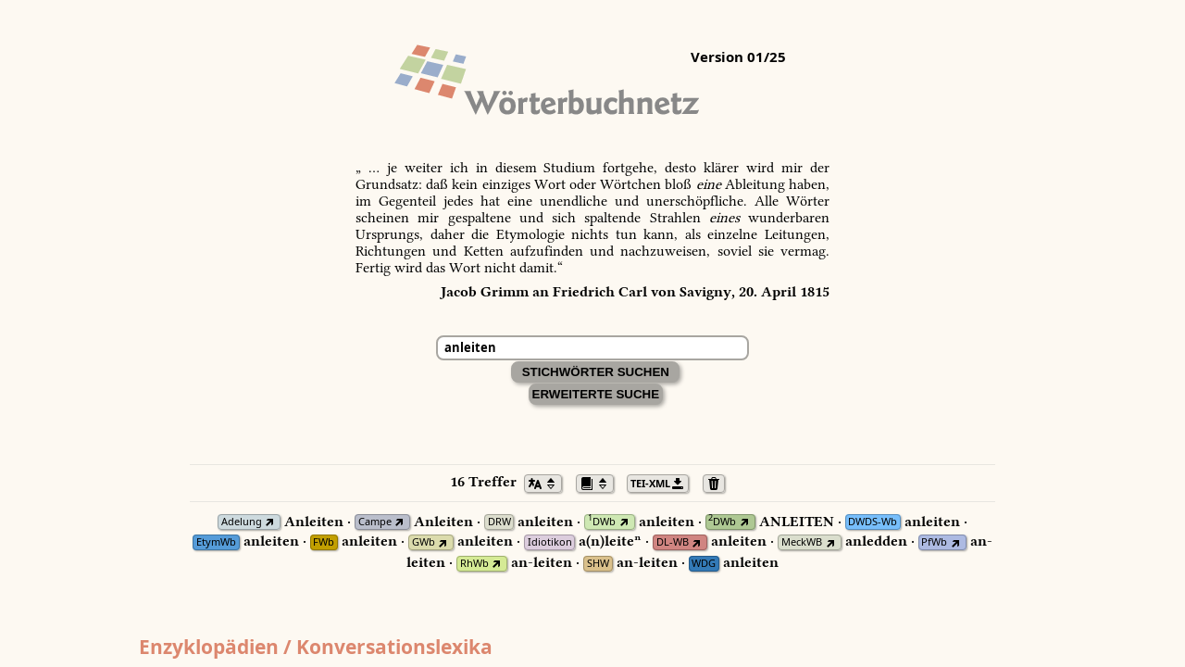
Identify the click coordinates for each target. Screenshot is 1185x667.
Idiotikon (550, 542)
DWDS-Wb (872, 522)
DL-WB (672, 542)
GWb (423, 542)
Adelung (241, 522)
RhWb (474, 564)
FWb (323, 542)
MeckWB (801, 542)
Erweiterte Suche (596, 394)
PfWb (934, 542)
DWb (602, 522)
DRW (499, 522)
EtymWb (216, 542)
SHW (598, 564)
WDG (704, 564)
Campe (375, 522)
